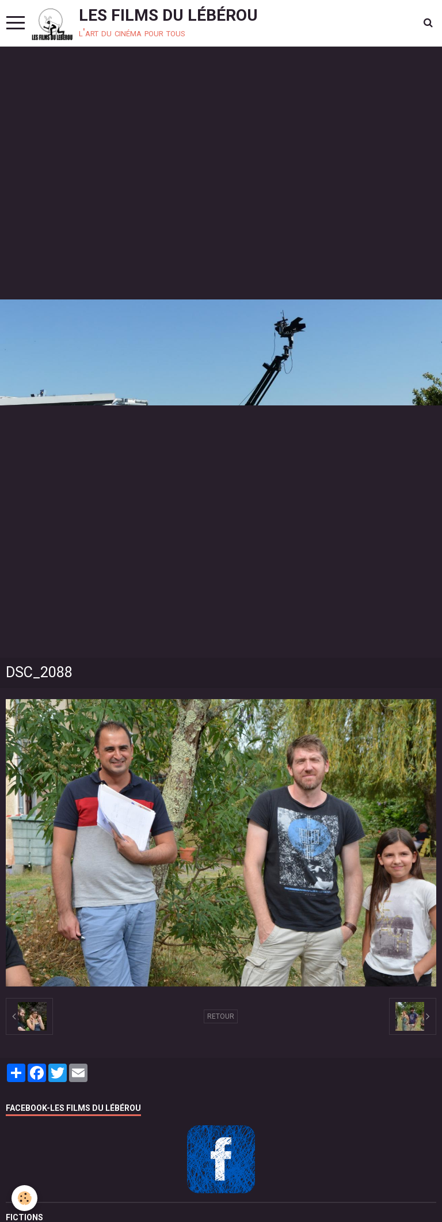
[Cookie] (24, 1198)
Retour (220, 1016)
